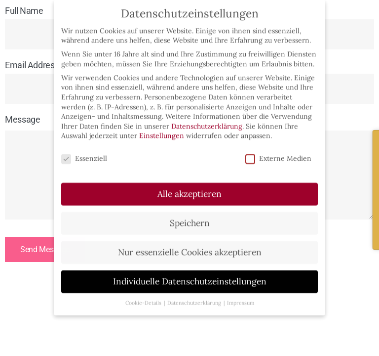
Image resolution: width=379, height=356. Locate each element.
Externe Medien (278, 154)
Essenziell (84, 154)
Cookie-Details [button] (143, 297)
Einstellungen (161, 131)
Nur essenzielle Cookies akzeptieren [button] (190, 247)
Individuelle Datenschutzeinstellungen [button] (189, 276)
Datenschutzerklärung (206, 121)
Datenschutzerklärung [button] (194, 297)
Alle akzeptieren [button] (189, 189)
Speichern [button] (190, 218)
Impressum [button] (240, 297)
